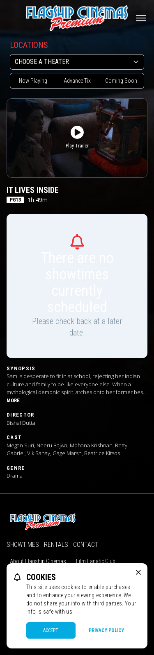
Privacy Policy (106, 630)
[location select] (77, 62)
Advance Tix (77, 80)
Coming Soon (121, 80)
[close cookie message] (138, 572)
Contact (86, 544)
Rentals (56, 544)
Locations (29, 45)
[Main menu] (141, 18)
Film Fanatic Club (95, 561)
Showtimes (23, 544)
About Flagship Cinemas (38, 561)
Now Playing (33, 80)
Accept (50, 630)
